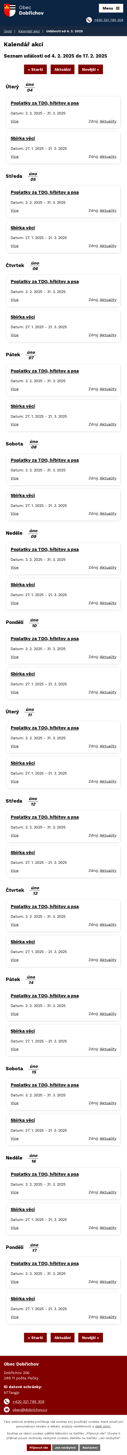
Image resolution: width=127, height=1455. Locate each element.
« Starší (34, 70)
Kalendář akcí (29, 31)
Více (15, 122)
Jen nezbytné (65, 1447)
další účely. (103, 1426)
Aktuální (62, 70)
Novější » (91, 70)
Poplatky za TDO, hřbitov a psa (45, 103)
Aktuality (108, 122)
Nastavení (90, 1447)
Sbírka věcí (23, 138)
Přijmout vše (38, 1447)
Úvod (8, 31)
